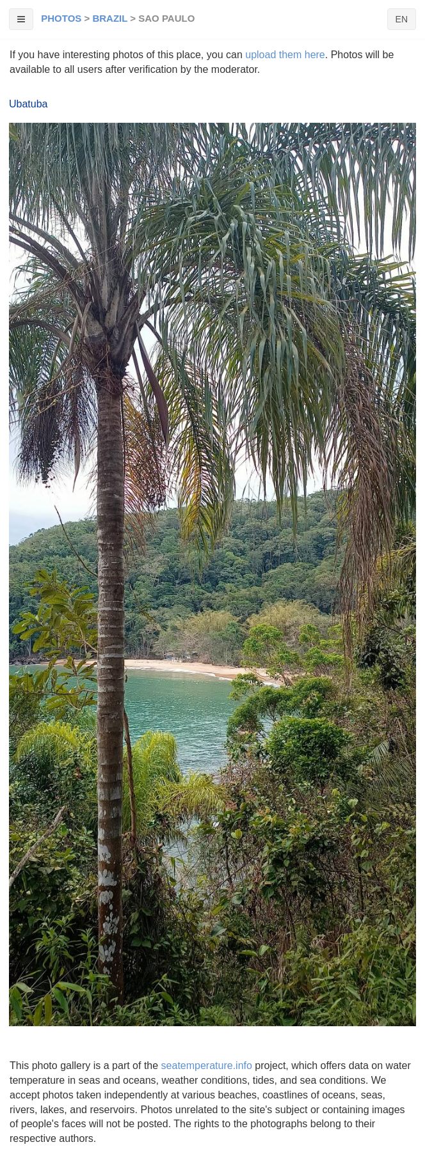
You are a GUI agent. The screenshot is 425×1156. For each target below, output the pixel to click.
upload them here (285, 54)
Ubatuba (28, 103)
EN (402, 19)
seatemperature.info (206, 1065)
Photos (61, 18)
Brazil (109, 18)
